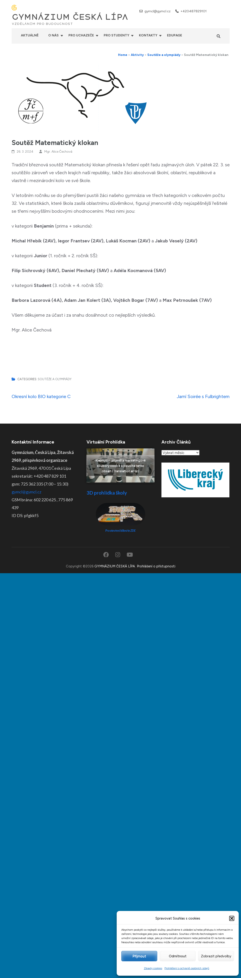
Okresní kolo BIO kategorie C (41, 396)
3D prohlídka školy (107, 492)
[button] (231, 918)
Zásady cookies (153, 968)
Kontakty (148, 35)
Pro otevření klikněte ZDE (120, 530)
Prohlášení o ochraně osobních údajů (186, 968)
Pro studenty (116, 35)
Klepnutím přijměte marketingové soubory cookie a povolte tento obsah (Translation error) (120, 465)
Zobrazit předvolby (216, 956)
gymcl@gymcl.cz (157, 11)
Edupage (174, 35)
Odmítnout (177, 956)
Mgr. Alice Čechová (58, 152)
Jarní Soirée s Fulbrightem (203, 396)
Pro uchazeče (81, 35)
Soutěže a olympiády (54, 379)
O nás (53, 35)
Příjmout (139, 956)
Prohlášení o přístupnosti (156, 566)
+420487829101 (193, 11)
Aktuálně (30, 35)
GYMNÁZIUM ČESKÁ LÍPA (70, 17)
